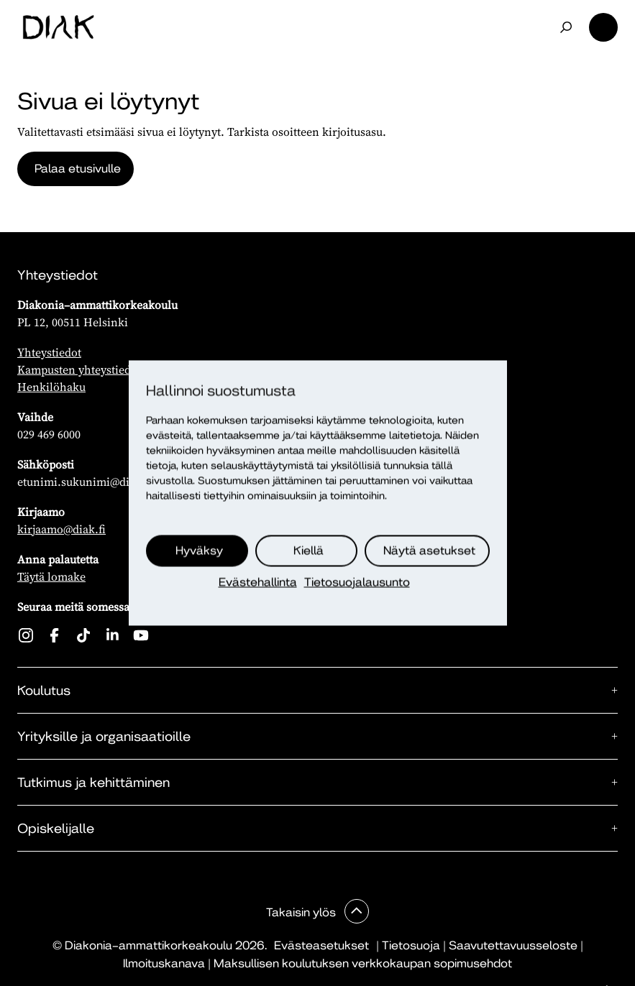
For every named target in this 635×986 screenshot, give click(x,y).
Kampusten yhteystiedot (79, 369)
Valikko (603, 27)
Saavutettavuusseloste (513, 945)
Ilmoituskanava (164, 963)
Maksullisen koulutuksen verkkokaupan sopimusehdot (363, 963)
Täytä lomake (51, 576)
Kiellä (308, 551)
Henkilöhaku (51, 387)
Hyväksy (199, 551)
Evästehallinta (258, 582)
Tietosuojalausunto (357, 582)
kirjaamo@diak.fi (61, 529)
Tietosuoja (411, 945)
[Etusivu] (58, 27)
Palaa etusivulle (78, 168)
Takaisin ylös (302, 912)
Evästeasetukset (321, 945)
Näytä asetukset (429, 551)
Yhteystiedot (49, 352)
